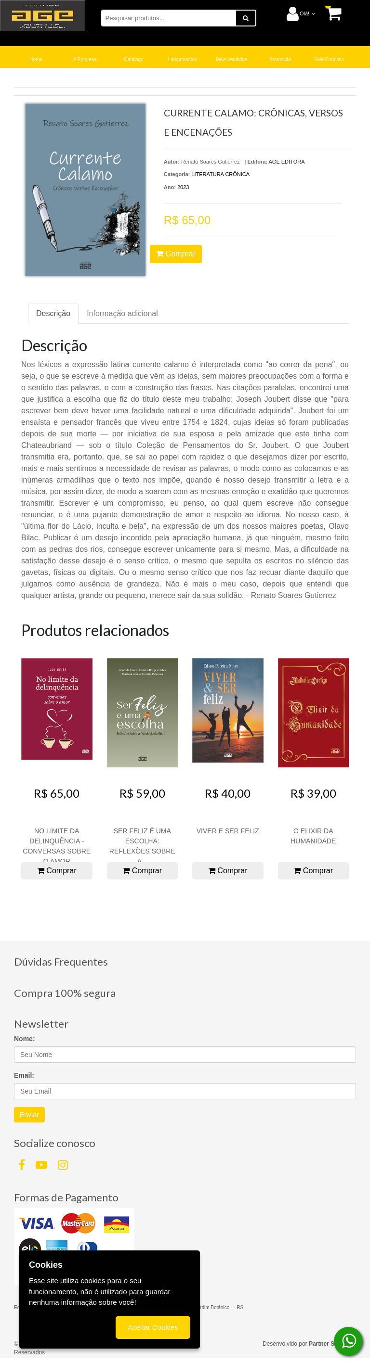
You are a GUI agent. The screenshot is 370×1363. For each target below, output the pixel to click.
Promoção (280, 59)
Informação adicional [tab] (122, 313)
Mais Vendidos (231, 59)
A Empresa (85, 59)
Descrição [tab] (53, 313)
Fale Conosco (329, 59)
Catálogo (134, 59)
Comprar (176, 254)
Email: (24, 1075)
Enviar (29, 1115)
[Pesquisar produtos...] (168, 18)
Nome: (24, 1039)
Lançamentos (182, 59)
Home (35, 59)
